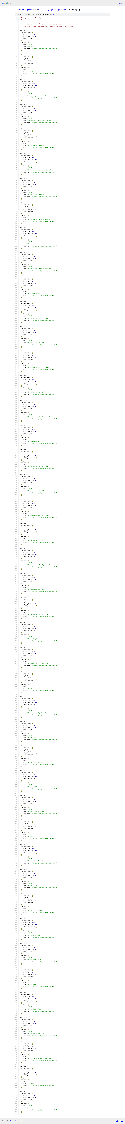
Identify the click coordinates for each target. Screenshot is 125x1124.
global (53, 9)
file (54, 14)
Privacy (17, 1121)
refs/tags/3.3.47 (28, 9)
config (46, 9)
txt (117, 1121)
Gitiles (12, 1121)
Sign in (121, 3)
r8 (15, 9)
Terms (23, 1121)
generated (62, 9)
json (121, 1121)
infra (40, 9)
